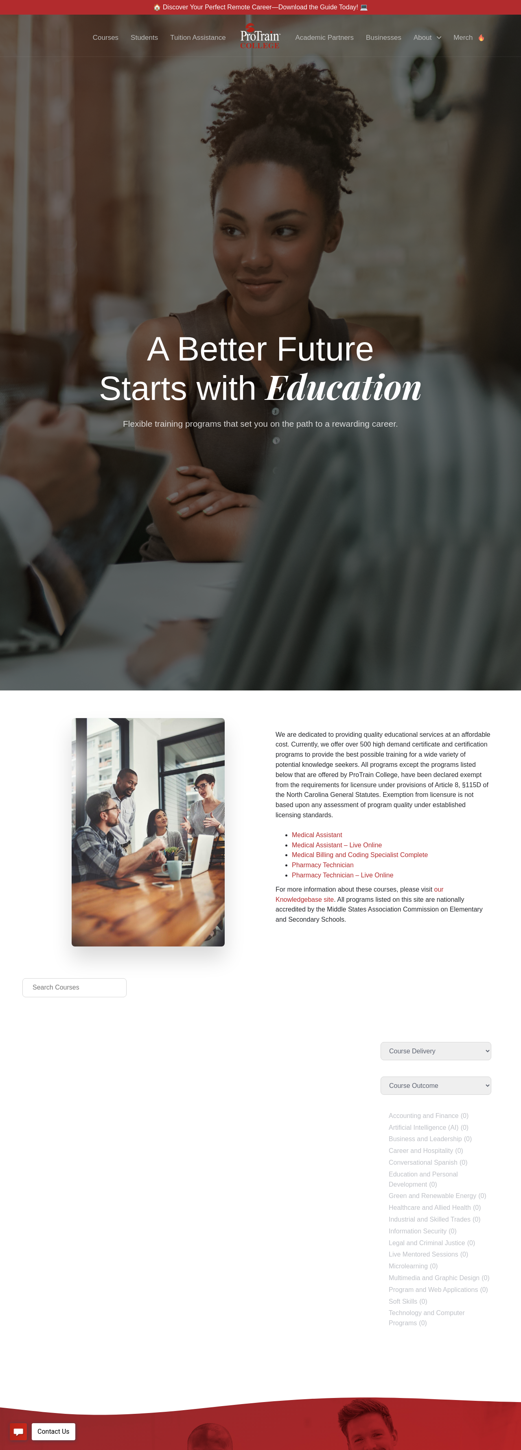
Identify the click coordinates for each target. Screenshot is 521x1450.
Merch (469, 37)
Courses (105, 37)
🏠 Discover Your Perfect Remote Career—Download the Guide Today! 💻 (260, 7)
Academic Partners (324, 37)
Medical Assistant (317, 834)
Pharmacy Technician (323, 865)
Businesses (383, 37)
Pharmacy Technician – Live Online (343, 875)
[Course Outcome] (436, 1086)
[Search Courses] (74, 987)
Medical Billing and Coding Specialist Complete (360, 854)
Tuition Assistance (197, 37)
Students (144, 37)
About (427, 37)
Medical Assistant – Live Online (337, 845)
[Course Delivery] (436, 1051)
